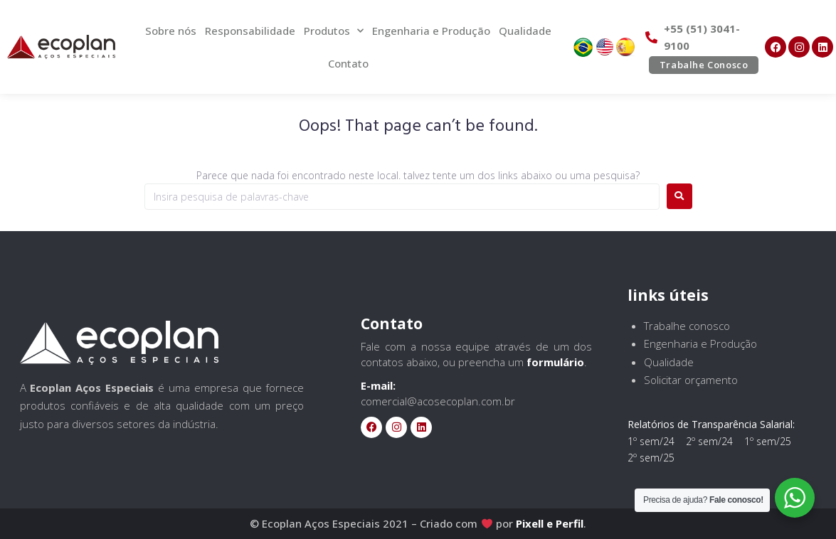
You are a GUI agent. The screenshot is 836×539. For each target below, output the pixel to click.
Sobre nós (170, 30)
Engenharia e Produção (431, 30)
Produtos (334, 31)
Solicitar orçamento (691, 380)
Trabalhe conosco (687, 326)
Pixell (530, 523)
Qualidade (525, 30)
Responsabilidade (250, 30)
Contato (348, 63)
